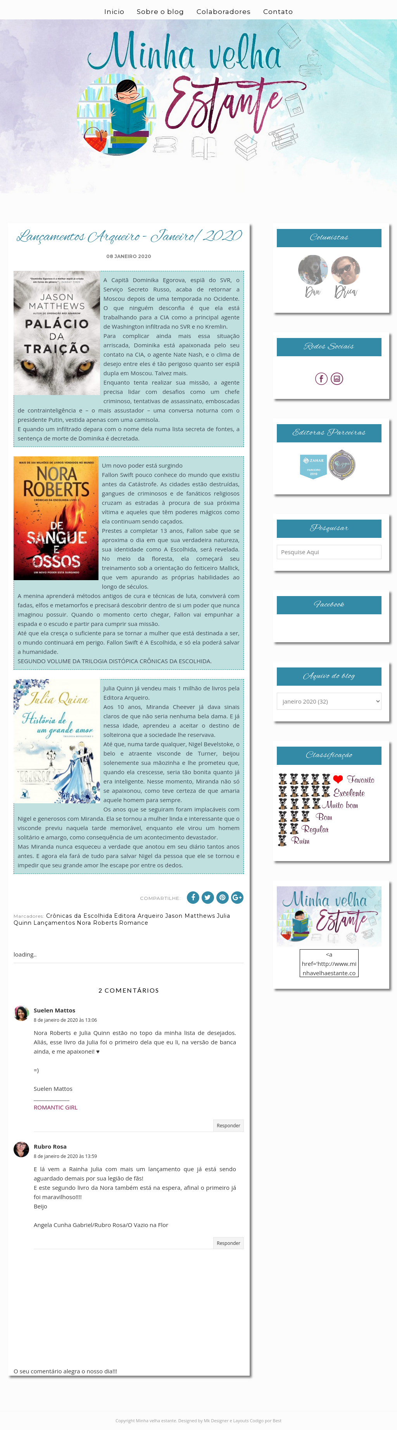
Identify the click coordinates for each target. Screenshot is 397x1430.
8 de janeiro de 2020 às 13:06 (65, 1020)
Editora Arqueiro (139, 915)
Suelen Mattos (54, 1010)
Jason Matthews (190, 915)
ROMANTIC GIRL (56, 1107)
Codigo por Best (265, 1420)
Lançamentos (54, 922)
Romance (133, 922)
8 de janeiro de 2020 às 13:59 (65, 1156)
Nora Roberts (97, 922)
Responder (228, 1125)
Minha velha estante (156, 1420)
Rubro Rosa (50, 1146)
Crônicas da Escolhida (79, 915)
